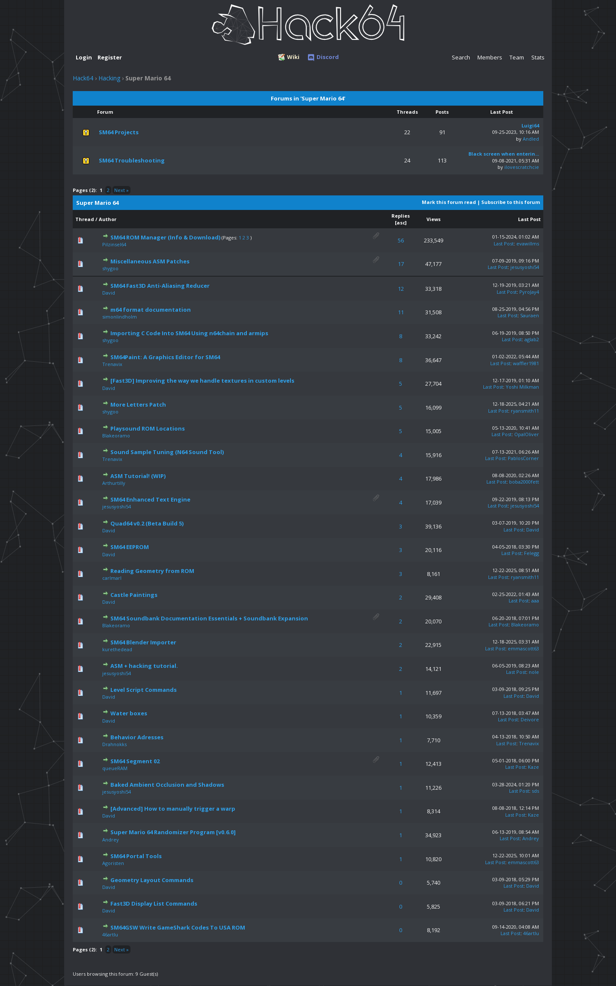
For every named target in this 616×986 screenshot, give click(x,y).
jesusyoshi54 (524, 267)
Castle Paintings (133, 595)
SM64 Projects (119, 132)
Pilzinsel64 (114, 244)
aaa (535, 600)
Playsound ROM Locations (147, 428)
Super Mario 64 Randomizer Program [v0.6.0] (173, 832)
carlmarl (111, 578)
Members (489, 57)
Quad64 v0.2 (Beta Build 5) (147, 523)
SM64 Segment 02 (135, 761)
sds (535, 791)
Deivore (530, 719)
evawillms (527, 243)
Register (110, 57)
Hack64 (83, 78)
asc (401, 222)
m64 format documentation (150, 309)
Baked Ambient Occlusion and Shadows (167, 784)
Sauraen (529, 315)
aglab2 (531, 339)
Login (84, 57)
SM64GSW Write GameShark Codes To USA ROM (177, 927)
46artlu (110, 934)
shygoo (110, 268)
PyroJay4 (529, 292)
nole (534, 672)
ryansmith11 (525, 410)
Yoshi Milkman (522, 387)
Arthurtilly (113, 483)
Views (433, 219)
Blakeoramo (116, 435)
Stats (538, 57)
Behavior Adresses (136, 737)
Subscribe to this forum (510, 202)
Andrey (110, 839)
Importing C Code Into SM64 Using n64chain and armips (189, 333)
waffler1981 (526, 363)
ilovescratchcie (521, 167)
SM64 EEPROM (129, 547)
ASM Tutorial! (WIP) (138, 476)
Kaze (533, 767)
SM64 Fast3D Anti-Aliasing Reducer (160, 285)
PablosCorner (523, 458)
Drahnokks (114, 744)
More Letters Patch (138, 404)
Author (107, 219)
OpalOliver (526, 434)
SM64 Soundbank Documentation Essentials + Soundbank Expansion (209, 618)
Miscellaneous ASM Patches (150, 261)
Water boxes (128, 713)
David (108, 292)
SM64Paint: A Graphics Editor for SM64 (165, 357)
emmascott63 (523, 648)
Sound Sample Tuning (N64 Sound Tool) (167, 452)
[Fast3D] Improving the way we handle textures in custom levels (202, 380)
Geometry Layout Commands (151, 880)
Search (461, 57)
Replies (400, 216)
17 (401, 264)
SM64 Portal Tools (136, 856)
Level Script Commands (143, 690)
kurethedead (117, 649)
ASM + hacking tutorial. (144, 666)
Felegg (531, 553)
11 (401, 312)
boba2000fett (524, 481)
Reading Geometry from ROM (152, 571)
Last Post (529, 219)
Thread (84, 219)
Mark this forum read (449, 202)
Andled (531, 139)
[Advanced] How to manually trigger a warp (172, 808)
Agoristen (113, 863)
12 (401, 288)
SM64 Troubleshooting (132, 160)
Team (516, 57)
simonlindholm (119, 316)
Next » (121, 190)
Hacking (109, 78)
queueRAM (114, 768)
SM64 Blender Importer (143, 642)
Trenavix (112, 364)
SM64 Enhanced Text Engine (150, 499)
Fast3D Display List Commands (153, 903)
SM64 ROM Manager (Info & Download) (165, 237)
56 (401, 240)
